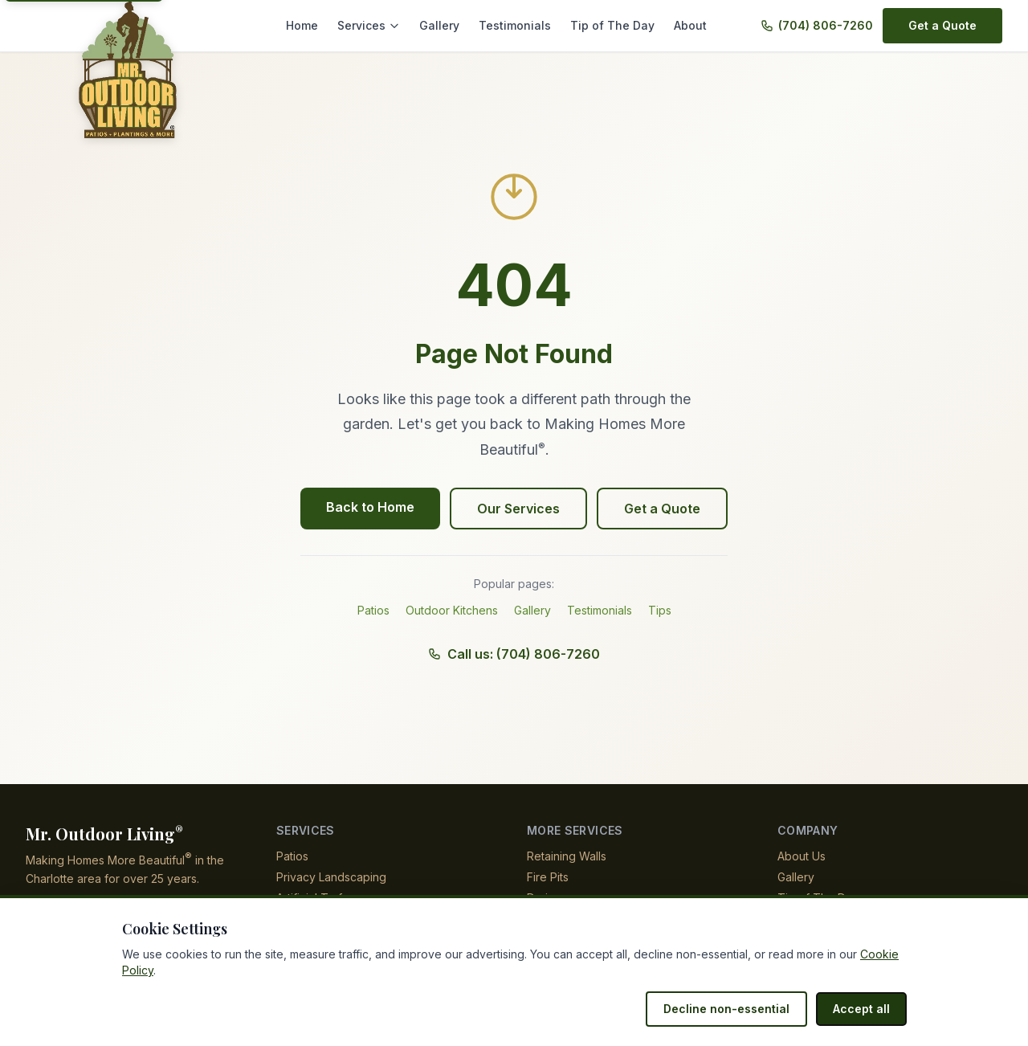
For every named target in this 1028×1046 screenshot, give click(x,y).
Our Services (518, 508)
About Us (801, 856)
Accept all (863, 1008)
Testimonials (525, 25)
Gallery (453, 25)
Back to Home (373, 507)
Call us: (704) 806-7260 (514, 654)
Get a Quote (944, 25)
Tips (660, 610)
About (690, 25)
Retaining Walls (567, 856)
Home (321, 25)
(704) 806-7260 (827, 25)
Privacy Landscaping (330, 877)
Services (386, 25)
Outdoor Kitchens (452, 610)
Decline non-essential (734, 1008)
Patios (373, 610)
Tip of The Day (616, 25)
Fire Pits (548, 877)
